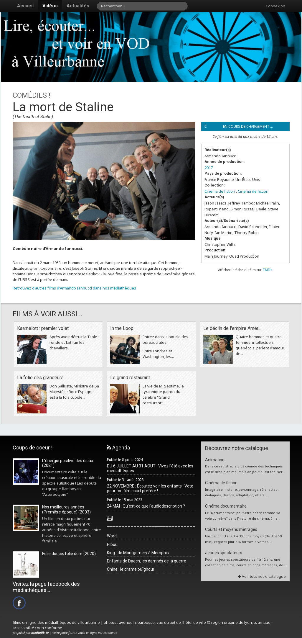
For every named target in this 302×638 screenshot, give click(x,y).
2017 (208, 167)
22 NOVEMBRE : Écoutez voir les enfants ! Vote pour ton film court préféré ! (150, 488)
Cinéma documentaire (226, 506)
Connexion (275, 6)
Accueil (25, 6)
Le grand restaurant (130, 377)
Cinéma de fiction (219, 191)
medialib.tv (40, 632)
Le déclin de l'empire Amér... (232, 328)
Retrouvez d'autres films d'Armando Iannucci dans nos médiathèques (74, 288)
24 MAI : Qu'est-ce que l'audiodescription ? (146, 506)
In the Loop (121, 328)
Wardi (112, 536)
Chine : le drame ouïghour (130, 569)
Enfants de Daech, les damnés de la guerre (146, 561)
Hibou (112, 544)
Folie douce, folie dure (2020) (69, 553)
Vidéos (50, 6)
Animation (215, 459)
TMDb (268, 269)
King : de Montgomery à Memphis (138, 552)
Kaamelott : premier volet (43, 328)
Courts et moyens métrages (231, 529)
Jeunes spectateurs (223, 552)
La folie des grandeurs (40, 377)
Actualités (78, 6)
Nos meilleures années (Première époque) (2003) (66, 509)
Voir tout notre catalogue (262, 576)
